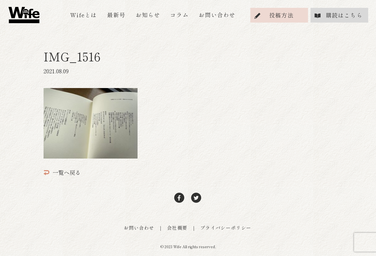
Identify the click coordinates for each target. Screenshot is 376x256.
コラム (179, 15)
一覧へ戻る (62, 172)
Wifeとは (83, 15)
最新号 (116, 15)
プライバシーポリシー (226, 227)
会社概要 (177, 227)
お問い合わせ (217, 15)
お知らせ (148, 15)
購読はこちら (344, 15)
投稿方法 (281, 15)
